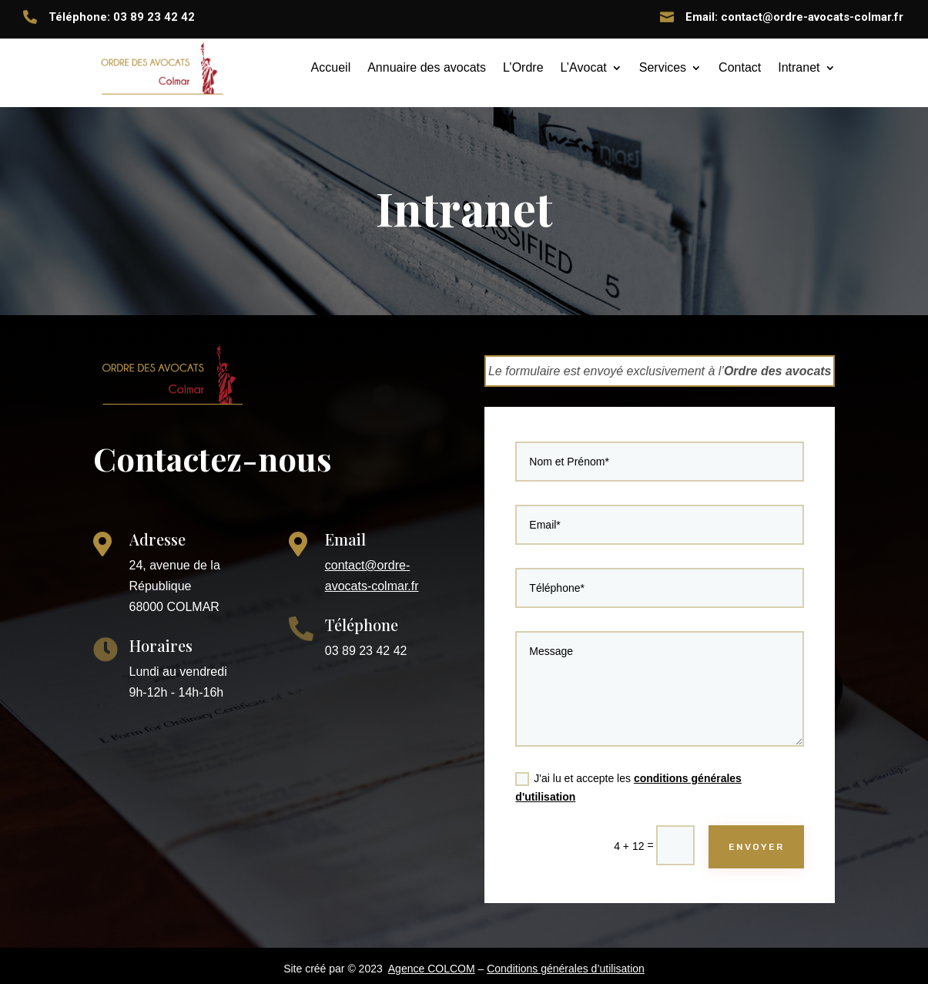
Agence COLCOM (431, 968)
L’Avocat (584, 67)
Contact (740, 67)
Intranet (798, 67)
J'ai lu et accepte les (630, 780)
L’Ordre (523, 67)
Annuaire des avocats (426, 67)
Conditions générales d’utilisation (566, 968)
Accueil (331, 67)
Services (662, 67)
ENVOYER (751, 836)
